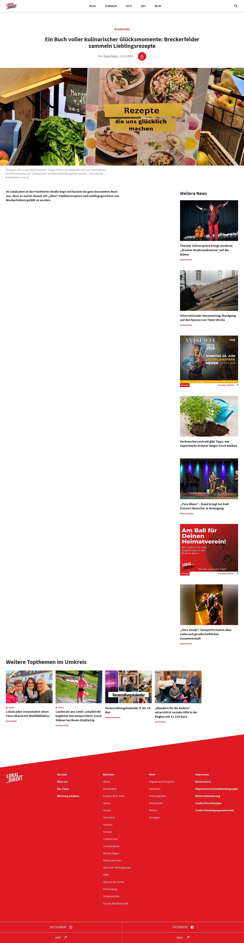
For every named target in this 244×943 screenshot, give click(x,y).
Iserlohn (107, 825)
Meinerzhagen (111, 853)
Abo (143, 6)
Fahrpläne (154, 789)
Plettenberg (110, 889)
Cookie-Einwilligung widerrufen (214, 810)
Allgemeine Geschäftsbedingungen (216, 789)
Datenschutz (203, 782)
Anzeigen (154, 818)
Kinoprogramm (157, 796)
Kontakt (62, 775)
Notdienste (155, 803)
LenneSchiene (111, 846)
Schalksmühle (111, 896)
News (92, 6)
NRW (106, 875)
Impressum (202, 775)
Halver (107, 803)
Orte (129, 6)
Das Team (63, 789)
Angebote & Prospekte (162, 782)
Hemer (107, 810)
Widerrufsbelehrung (207, 796)
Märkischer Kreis (112, 860)
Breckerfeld (122, 29)
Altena (106, 782)
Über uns (62, 782)
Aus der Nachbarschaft (115, 903)
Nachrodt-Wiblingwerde (117, 868)
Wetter (153, 810)
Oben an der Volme (113, 882)
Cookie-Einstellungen (208, 803)
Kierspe (107, 832)
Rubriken (111, 6)
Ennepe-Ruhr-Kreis (114, 796)
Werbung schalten (68, 796)
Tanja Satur (110, 56)
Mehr (158, 6)
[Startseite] (11, 8)
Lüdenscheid (110, 839)
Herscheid (109, 818)
